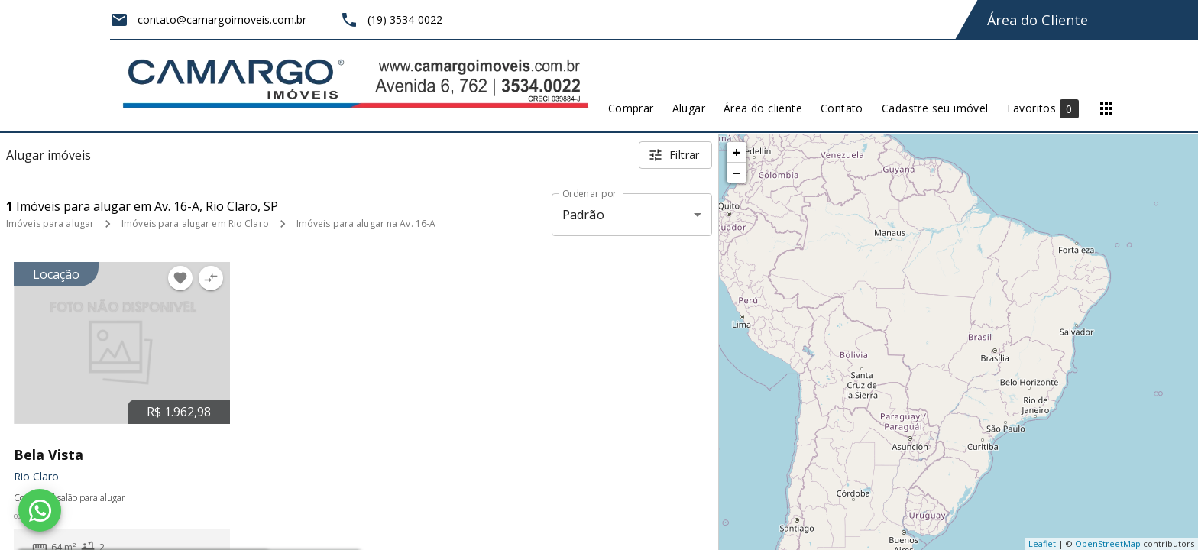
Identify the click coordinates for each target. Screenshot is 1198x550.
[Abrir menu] (1106, 108)
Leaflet (1042, 543)
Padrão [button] (583, 214)
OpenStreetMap (1108, 543)
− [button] (736, 172)
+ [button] (737, 152)
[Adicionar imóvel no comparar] (211, 278)
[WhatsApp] (39, 510)
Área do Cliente (1037, 20)
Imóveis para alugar (50, 223)
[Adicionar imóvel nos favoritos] (180, 278)
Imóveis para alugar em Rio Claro (195, 223)
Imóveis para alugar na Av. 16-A (366, 223)
